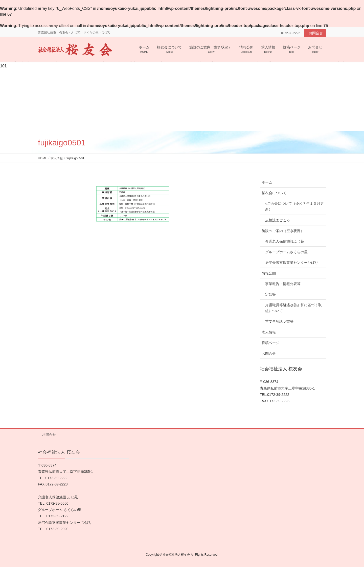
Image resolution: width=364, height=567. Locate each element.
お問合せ (316, 33)
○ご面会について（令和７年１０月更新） (294, 206)
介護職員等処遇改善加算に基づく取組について (293, 308)
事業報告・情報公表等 (283, 284)
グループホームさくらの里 (286, 252)
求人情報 (269, 332)
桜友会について (274, 193)
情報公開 (269, 273)
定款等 (270, 294)
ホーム (267, 182)
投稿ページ (270, 343)
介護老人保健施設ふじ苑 (284, 241)
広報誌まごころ (277, 220)
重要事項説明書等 (279, 321)
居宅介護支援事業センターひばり (291, 263)
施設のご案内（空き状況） (283, 231)
